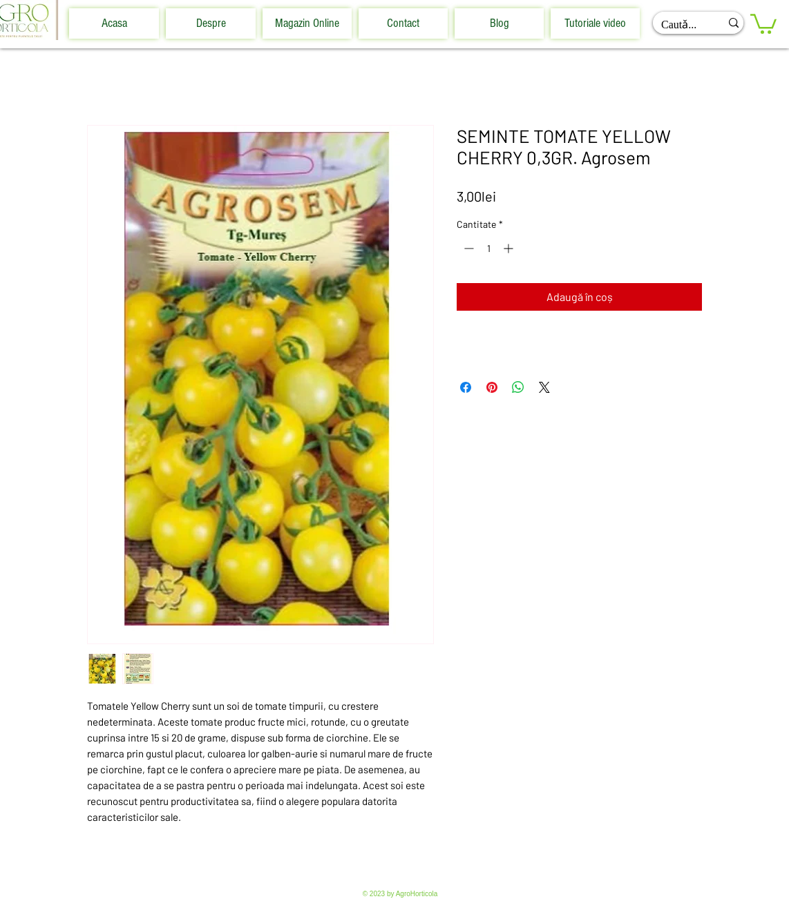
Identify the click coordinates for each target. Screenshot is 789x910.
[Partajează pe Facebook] (465, 387)
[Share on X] (544, 387)
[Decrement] (467, 248)
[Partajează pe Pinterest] (492, 387)
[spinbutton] (488, 248)
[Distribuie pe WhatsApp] (518, 387)
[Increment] (509, 248)
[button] (763, 23)
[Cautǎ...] (676, 25)
